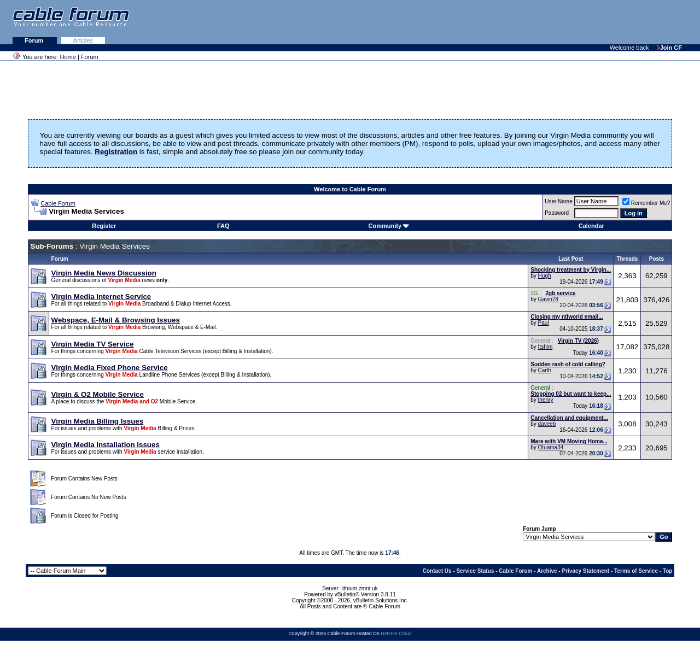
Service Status (475, 571)
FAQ (223, 225)
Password (557, 213)
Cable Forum (57, 203)
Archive (547, 571)
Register (104, 225)
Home (68, 57)
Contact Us (437, 571)
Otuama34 (551, 447)
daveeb (547, 424)
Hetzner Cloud (396, 633)
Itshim (545, 347)
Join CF (669, 47)
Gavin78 (548, 299)
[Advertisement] (567, 21)
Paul (543, 323)
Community (389, 225)
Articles (83, 40)
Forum (35, 40)
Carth (544, 370)
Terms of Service (636, 571)
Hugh (544, 276)
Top (668, 571)
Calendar (591, 225)
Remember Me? (646, 203)
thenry (545, 400)
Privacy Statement (585, 571)
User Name (559, 201)
